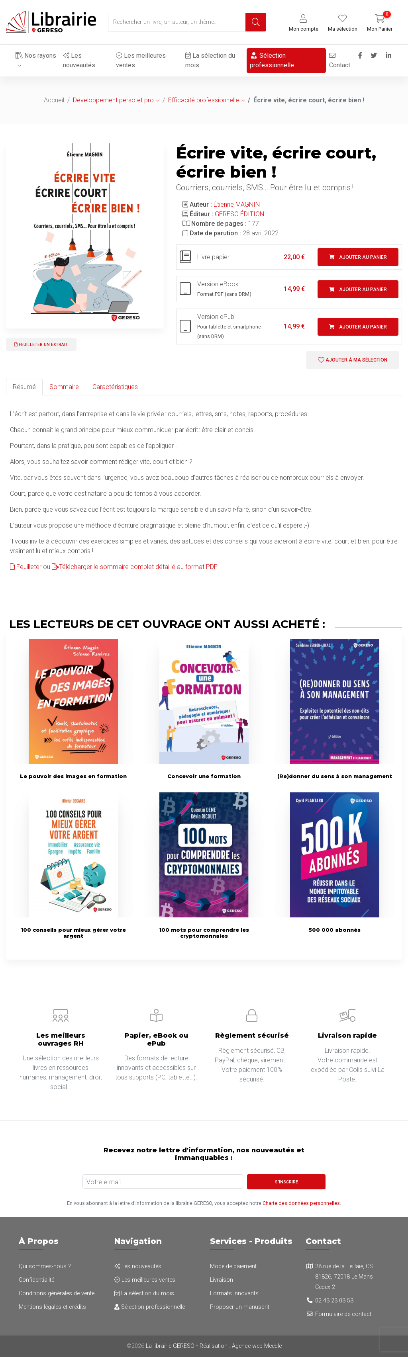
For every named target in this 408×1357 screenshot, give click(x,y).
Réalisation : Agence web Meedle (241, 1346)
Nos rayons (36, 55)
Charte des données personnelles (301, 1203)
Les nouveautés (79, 60)
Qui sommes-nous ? (45, 1266)
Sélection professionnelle (272, 60)
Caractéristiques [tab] (115, 387)
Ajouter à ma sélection (352, 360)
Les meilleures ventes (141, 60)
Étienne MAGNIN (237, 204)
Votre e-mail (103, 1182)
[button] (303, 23)
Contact (339, 61)
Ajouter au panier (358, 257)
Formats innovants (234, 1293)
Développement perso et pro (113, 100)
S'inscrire (286, 1182)
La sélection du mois (210, 60)
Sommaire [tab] (64, 387)
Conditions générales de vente (56, 1293)
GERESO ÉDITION (239, 214)
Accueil (54, 100)
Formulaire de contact (343, 1314)
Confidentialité (36, 1280)
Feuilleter (25, 567)
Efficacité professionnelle (203, 100)
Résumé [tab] (24, 387)
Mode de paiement (233, 1266)
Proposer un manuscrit (239, 1307)
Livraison (221, 1280)
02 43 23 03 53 (334, 1300)
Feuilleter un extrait (41, 344)
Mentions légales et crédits (52, 1307)
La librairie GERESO (170, 1346)
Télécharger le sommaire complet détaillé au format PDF (135, 567)
